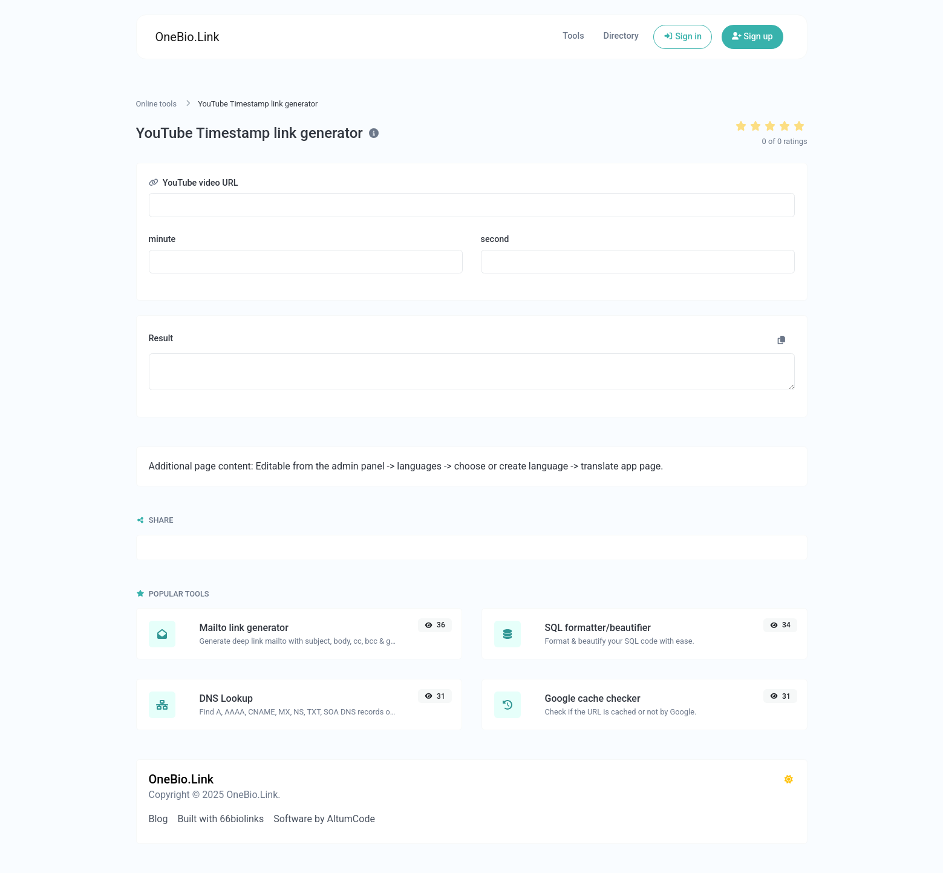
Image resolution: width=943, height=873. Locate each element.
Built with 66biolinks (220, 819)
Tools (573, 36)
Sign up (752, 36)
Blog (158, 819)
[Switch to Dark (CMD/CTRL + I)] (789, 780)
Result (161, 338)
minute (162, 239)
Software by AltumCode (324, 819)
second (495, 239)
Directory (621, 36)
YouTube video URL (193, 183)
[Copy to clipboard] (781, 340)
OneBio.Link (187, 37)
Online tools (156, 103)
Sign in (683, 36)
